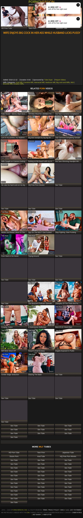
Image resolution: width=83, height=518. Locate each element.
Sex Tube (14, 426)
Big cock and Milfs (63, 82)
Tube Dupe (48, 80)
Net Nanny (37, 515)
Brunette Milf (8, 84)
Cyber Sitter (46, 515)
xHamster (5, 93)
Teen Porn (41, 453)
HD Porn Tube (14, 453)
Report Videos (60, 80)
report (24, 111)
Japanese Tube (68, 453)
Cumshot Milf (28, 82)
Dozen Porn (14, 456)
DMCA (62, 510)
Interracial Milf (39, 82)
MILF (72, 82)
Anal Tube (41, 456)
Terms (45, 510)
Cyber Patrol (77, 513)
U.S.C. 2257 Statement (74, 510)
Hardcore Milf (50, 82)
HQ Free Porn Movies (68, 456)
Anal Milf (19, 82)
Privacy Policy (54, 510)
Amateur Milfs (18, 84)
